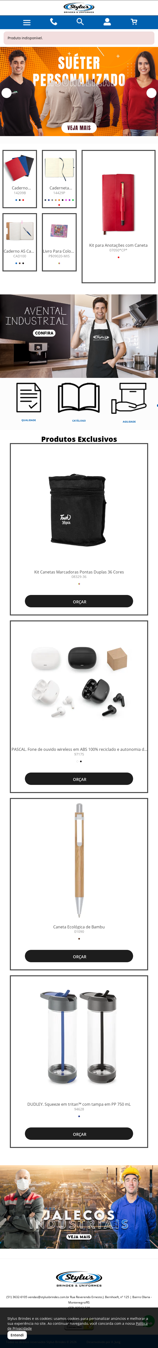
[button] (6, 93)
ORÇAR (79, 602)
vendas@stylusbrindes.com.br (48, 1297)
